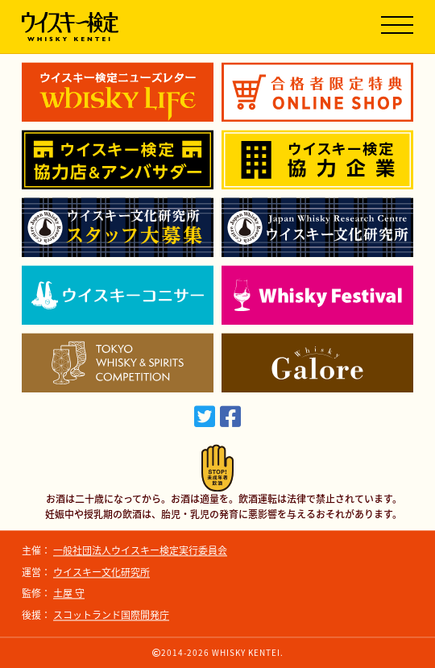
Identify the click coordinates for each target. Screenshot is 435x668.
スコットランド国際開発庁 (111, 615)
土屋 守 (69, 594)
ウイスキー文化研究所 (101, 572)
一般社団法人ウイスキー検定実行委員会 (140, 551)
